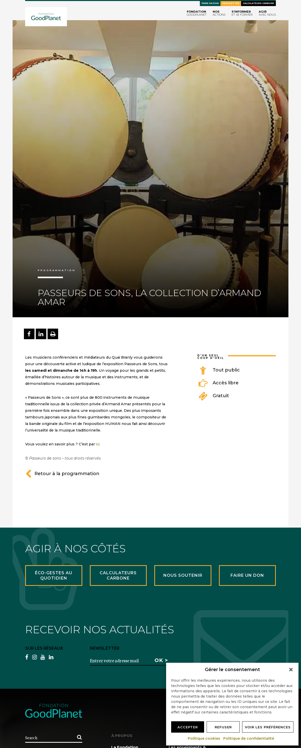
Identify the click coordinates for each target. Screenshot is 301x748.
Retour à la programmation (62, 473)
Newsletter (230, 3)
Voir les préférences (268, 727)
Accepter (187, 727)
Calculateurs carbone (258, 3)
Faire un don (210, 3)
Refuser (223, 727)
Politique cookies (204, 738)
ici (97, 444)
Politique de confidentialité (249, 738)
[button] (290, 669)
